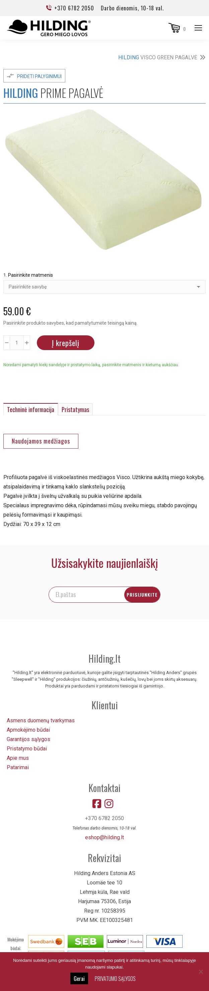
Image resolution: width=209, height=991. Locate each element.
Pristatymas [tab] (75, 409)
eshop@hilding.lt (104, 837)
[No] (200, 971)
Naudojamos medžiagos (41, 441)
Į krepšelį (65, 342)
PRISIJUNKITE (166, 593)
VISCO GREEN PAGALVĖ (157, 57)
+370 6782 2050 (69, 8)
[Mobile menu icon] (198, 28)
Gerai (79, 979)
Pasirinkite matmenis (30, 275)
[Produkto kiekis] (16, 342)
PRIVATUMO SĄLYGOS (115, 979)
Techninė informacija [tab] (30, 409)
